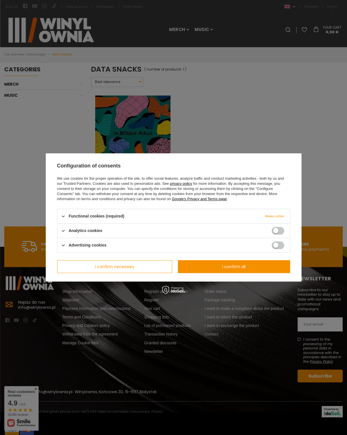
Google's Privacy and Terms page (199, 199)
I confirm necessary (114, 267)
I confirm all (234, 267)
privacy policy (181, 183)
